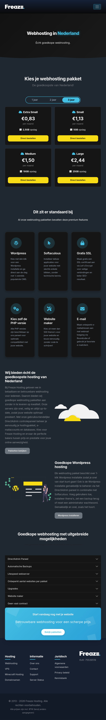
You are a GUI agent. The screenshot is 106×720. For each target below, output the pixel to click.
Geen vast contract (17, 603)
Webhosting (11, 663)
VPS (7, 668)
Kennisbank (61, 678)
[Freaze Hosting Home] (90, 653)
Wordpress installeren (68, 516)
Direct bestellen (28, 138)
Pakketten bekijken (17, 451)
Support (34, 674)
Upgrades (13, 588)
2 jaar (53, 99)
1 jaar (35, 99)
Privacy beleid (62, 672)
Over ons (34, 663)
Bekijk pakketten (53, 632)
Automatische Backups (20, 566)
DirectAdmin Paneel (18, 559)
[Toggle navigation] (97, 7)
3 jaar (71, 99)
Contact (34, 668)
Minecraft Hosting (14, 674)
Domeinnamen (12, 679)
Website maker (15, 596)
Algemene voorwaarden (61, 665)
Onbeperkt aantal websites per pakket (27, 581)
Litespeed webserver (19, 573)
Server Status (37, 679)
